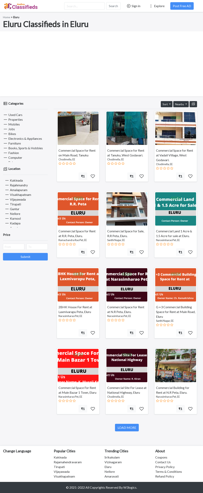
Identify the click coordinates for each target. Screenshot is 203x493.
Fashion (11, 153)
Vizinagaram (113, 462)
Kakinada (14, 180)
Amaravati (111, 476)
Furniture (12, 143)
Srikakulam (112, 457)
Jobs (9, 129)
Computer (12, 157)
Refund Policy (164, 476)
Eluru (107, 467)
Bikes (9, 134)
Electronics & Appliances (22, 138)
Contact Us (163, 462)
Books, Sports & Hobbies (23, 148)
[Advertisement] (101, 64)
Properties (13, 119)
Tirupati (13, 204)
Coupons (161, 457)
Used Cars (12, 115)
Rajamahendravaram (68, 462)
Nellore (12, 213)
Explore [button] (157, 6)
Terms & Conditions (168, 471)
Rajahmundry (16, 185)
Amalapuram (16, 190)
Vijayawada (15, 199)
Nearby (180, 104)
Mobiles (11, 124)
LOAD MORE (127, 427)
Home (6, 17)
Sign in (133, 6)
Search (113, 6)
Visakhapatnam (18, 194)
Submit (25, 256)
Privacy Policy (165, 467)
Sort (166, 104)
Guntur (12, 209)
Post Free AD (182, 6)
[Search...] (84, 6)
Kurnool (13, 218)
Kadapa (12, 223)
